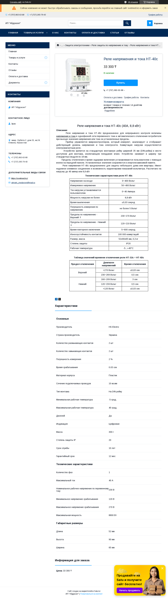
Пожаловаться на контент (91, 594)
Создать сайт (16, 2)
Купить (121, 82)
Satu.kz (97, 591)
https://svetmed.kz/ (19, 178)
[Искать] (127, 23)
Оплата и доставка (93, 33)
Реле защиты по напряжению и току (110, 45)
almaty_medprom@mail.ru (23, 182)
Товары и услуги (34, 33)
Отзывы (129, 33)
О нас (55, 33)
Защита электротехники (77, 45)
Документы (14, 82)
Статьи (114, 33)
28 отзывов (133, 2)
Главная (13, 33)
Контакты (70, 33)
